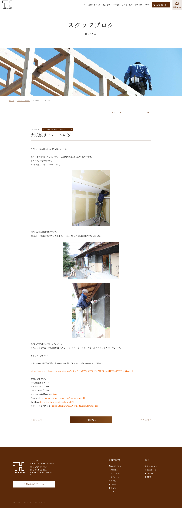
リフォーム (115, 477)
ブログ (147, 4)
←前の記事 (36, 419)
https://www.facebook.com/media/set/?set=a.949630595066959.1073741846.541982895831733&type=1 (82, 371)
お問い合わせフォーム (34, 484)
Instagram (151, 466)
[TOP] (7, 4)
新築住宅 (114, 470)
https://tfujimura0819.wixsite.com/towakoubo (75, 405)
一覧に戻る (91, 419)
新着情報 (138, 4)
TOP (84, 4)
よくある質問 (127, 4)
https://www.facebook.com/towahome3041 (63, 398)
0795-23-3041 (161, 4)
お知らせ (112, 488)
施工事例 (106, 4)
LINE (148, 477)
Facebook (150, 470)
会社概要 (115, 4)
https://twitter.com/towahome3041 (56, 402)
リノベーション (117, 473)
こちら (54, 394)
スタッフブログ (23, 100)
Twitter (149, 473)
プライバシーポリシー (39, 502)
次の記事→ (145, 419)
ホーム (11, 100)
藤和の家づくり (94, 4)
